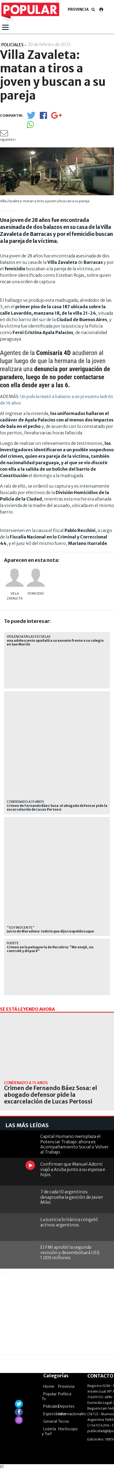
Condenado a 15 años (25, 802)
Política (64, 1394)
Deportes (66, 1406)
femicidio (36, 593)
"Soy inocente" (21, 927)
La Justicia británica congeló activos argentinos (69, 1222)
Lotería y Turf (49, 1431)
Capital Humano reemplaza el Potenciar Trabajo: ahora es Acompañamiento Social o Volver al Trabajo (74, 1144)
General (50, 1421)
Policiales (51, 1406)
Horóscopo (68, 1429)
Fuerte (13, 943)
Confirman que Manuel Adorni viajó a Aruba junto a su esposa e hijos (72, 1169)
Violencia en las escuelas (29, 636)
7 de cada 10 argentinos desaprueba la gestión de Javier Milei (71, 1197)
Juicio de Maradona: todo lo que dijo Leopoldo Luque (50, 931)
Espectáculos (54, 1413)
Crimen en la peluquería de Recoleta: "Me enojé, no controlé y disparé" (50, 949)
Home (48, 1386)
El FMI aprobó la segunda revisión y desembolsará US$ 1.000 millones (70, 1252)
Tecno (63, 1421)
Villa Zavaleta (15, 595)
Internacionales (72, 1413)
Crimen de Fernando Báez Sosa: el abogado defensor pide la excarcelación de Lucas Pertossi (57, 807)
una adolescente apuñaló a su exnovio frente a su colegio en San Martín (55, 642)
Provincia (78, 9)
